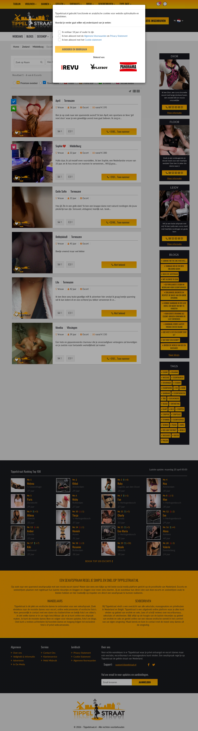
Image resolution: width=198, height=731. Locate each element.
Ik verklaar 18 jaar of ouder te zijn (76, 32)
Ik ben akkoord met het (80, 39)
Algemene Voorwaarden (95, 36)
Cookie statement (93, 39)
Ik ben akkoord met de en (92, 35)
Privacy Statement (118, 36)
